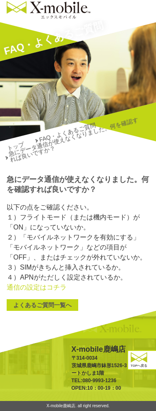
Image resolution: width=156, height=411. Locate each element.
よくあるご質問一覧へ (42, 305)
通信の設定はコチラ (37, 287)
